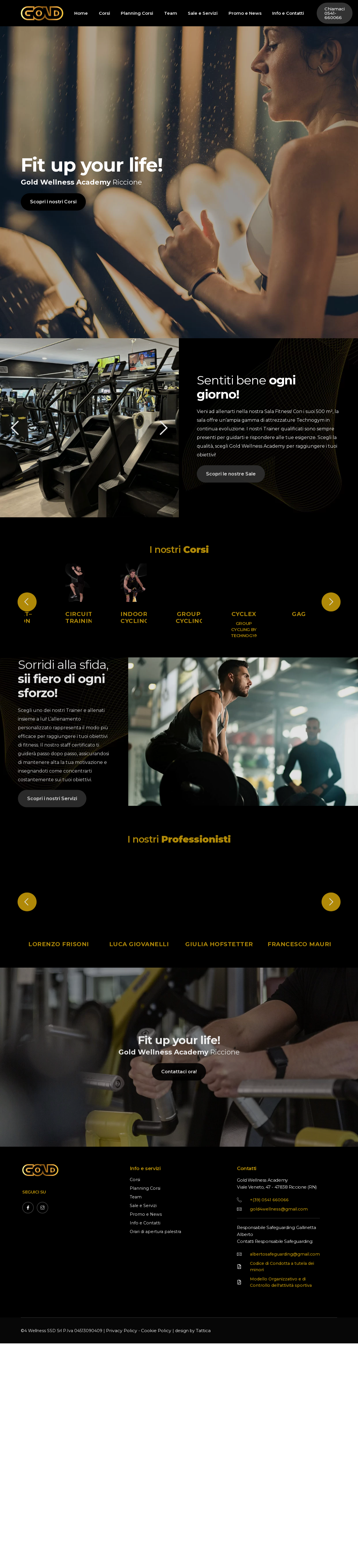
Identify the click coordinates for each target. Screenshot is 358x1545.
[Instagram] (42, 1254)
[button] (154, 427)
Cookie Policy (151, 1383)
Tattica (196, 1383)
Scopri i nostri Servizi (52, 848)
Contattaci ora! (179, 1128)
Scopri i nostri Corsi (53, 221)
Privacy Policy (120, 1383)
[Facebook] (28, 1254)
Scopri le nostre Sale (231, 482)
